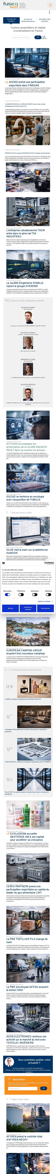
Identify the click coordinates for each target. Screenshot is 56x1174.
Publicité (49, 12)
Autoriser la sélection (28, 608)
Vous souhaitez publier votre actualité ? (34, 1061)
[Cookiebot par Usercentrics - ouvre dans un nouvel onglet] (46, 563)
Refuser (10, 608)
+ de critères (43, 37)
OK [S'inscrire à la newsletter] (44, 1088)
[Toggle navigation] (50, 5)
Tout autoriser (45, 608)
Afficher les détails (44, 601)
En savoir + (29, 1072)
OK (38, 37)
